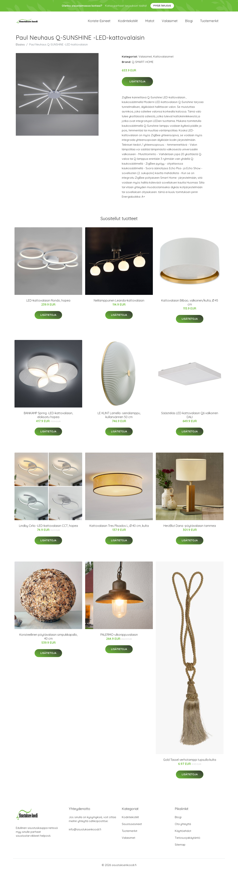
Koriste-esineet (99, 22)
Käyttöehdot (183, 833)
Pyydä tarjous (162, 5)
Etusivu (20, 47)
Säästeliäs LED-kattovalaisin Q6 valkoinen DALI (189, 417)
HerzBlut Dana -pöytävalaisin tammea (189, 528)
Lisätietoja (137, 84)
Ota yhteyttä (183, 826)
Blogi (189, 22)
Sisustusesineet (132, 826)
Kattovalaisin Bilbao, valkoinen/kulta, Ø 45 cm (189, 305)
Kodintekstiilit (128, 22)
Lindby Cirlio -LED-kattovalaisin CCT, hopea (48, 528)
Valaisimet (170, 22)
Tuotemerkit (209, 22)
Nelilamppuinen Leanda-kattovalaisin (119, 303)
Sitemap (180, 847)
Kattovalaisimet (163, 59)
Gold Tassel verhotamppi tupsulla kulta (189, 762)
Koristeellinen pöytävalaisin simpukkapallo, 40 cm (48, 639)
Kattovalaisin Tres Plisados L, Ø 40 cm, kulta (119, 528)
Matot (149, 22)
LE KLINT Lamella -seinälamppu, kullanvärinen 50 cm (119, 417)
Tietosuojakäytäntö (187, 840)
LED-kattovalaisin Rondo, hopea (48, 303)
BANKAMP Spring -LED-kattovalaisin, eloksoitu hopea (48, 417)
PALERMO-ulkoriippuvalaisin (119, 637)
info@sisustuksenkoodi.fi (85, 832)
